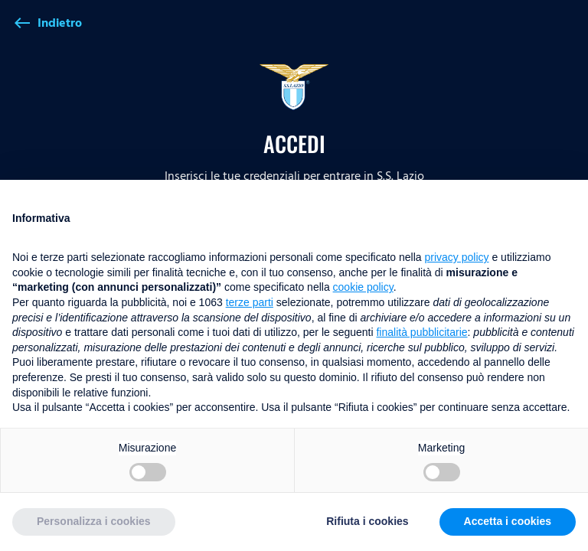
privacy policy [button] (457, 257)
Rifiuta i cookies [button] (367, 521)
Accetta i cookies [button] (507, 521)
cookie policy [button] (363, 287)
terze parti (249, 302)
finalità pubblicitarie (421, 332)
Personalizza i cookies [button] (94, 521)
